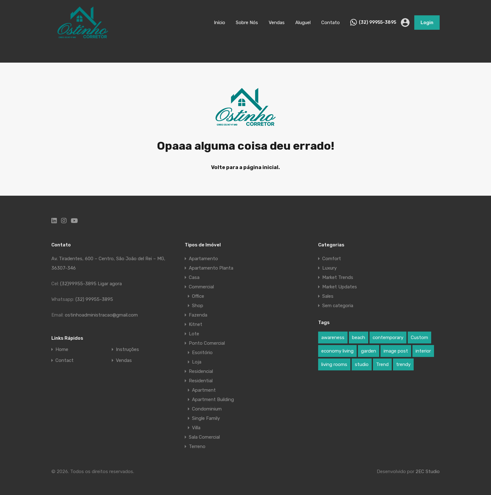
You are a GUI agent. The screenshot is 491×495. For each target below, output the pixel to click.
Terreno (197, 446)
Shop (197, 305)
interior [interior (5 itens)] (423, 351)
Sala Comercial (204, 437)
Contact (64, 360)
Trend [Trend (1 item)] (382, 364)
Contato (330, 22)
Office (198, 296)
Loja (196, 362)
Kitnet (195, 324)
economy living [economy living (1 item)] (337, 351)
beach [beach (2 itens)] (358, 337)
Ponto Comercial (207, 343)
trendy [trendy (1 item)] (403, 364)
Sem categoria (337, 305)
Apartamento (203, 258)
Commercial (201, 287)
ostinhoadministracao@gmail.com (101, 315)
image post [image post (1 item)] (396, 351)
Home (61, 349)
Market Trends (337, 277)
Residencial (201, 371)
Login (427, 22)
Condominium (207, 409)
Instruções (127, 349)
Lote (194, 334)
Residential (201, 381)
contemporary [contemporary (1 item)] (388, 337)
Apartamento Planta (211, 268)
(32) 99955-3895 (377, 22)
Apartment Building (213, 399)
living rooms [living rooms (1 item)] (334, 364)
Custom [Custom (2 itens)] (419, 337)
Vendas (277, 22)
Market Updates (339, 287)
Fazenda (198, 315)
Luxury (329, 268)
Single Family (206, 418)
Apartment (204, 390)
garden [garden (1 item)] (368, 351)
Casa (194, 277)
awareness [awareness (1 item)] (332, 337)
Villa (196, 428)
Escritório (202, 352)
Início (219, 22)
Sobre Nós (247, 22)
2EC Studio (428, 471)
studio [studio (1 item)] (362, 364)
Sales (327, 296)
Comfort (331, 258)
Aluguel (303, 22)
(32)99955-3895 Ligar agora (91, 283)
